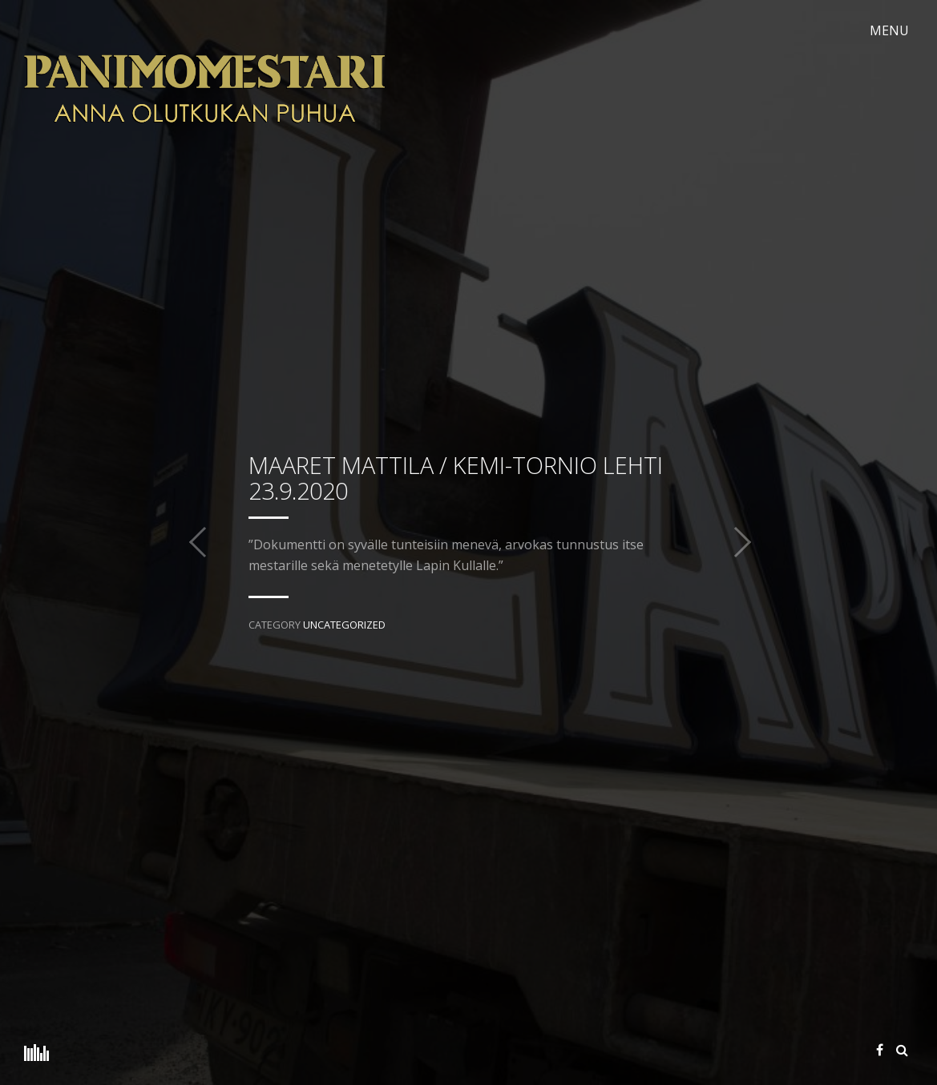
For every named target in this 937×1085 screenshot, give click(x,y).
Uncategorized (344, 624)
